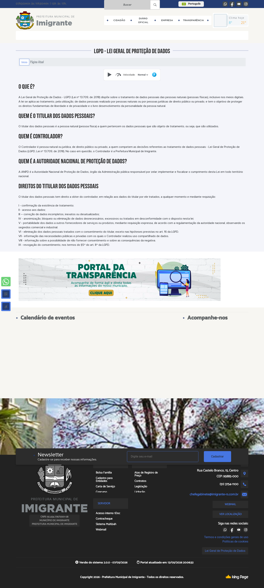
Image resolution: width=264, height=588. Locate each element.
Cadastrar (217, 456)
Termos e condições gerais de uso (226, 537)
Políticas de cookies (235, 541)
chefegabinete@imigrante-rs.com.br (214, 494)
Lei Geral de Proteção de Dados (225, 551)
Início (24, 62)
